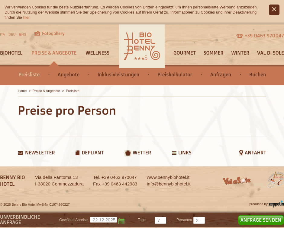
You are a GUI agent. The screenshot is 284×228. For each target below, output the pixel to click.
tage (142, 220)
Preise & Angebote (53, 53)
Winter (240, 53)
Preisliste (29, 74)
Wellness (97, 53)
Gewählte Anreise (73, 220)
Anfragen (220, 74)
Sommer (214, 53)
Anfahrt (255, 153)
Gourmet (184, 53)
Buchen (257, 74)
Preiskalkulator (174, 74)
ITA (2, 34)
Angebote (68, 74)
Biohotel (11, 53)
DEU (11, 34)
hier (26, 17)
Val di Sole (270, 53)
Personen (184, 220)
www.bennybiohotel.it (168, 177)
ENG (23, 34)
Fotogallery (53, 33)
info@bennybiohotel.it (169, 183)
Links (185, 153)
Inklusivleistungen (118, 74)
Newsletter (40, 153)
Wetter (142, 153)
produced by (266, 204)
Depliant (93, 153)
